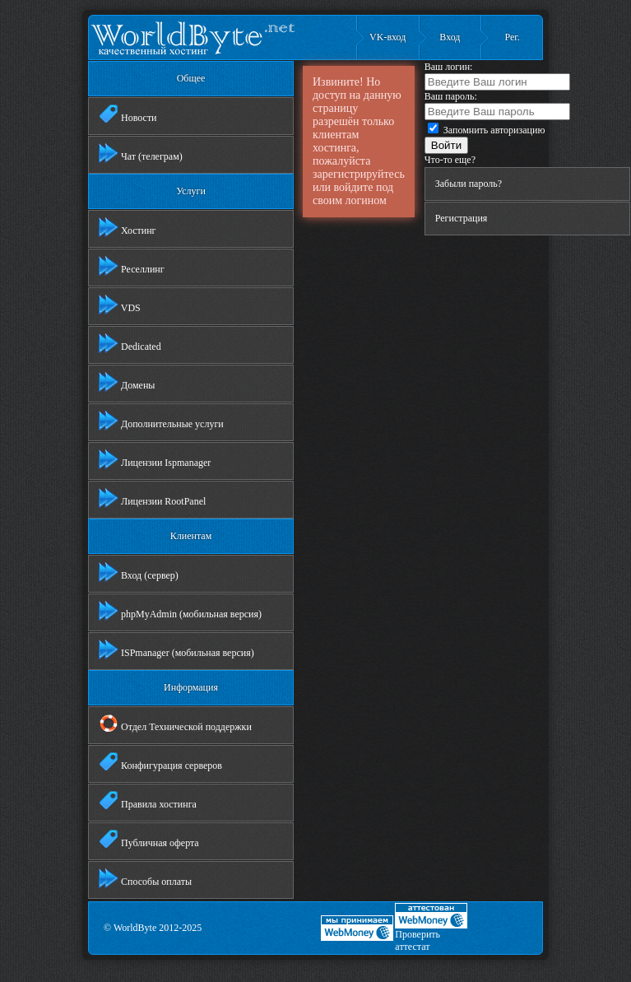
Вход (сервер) (139, 572)
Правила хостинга (148, 801)
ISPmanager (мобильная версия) (176, 649)
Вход (449, 37)
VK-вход (387, 37)
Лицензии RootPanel (152, 498)
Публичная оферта (149, 839)
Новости (128, 114)
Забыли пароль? (468, 183)
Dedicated (130, 343)
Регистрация (461, 218)
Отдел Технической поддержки (175, 723)
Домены (127, 382)
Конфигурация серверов (160, 762)
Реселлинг (132, 266)
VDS (120, 304)
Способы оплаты (145, 878)
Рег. (511, 37)
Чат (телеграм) (141, 153)
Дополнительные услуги (161, 420)
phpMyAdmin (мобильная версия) (180, 611)
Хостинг (127, 227)
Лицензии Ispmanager (155, 459)
